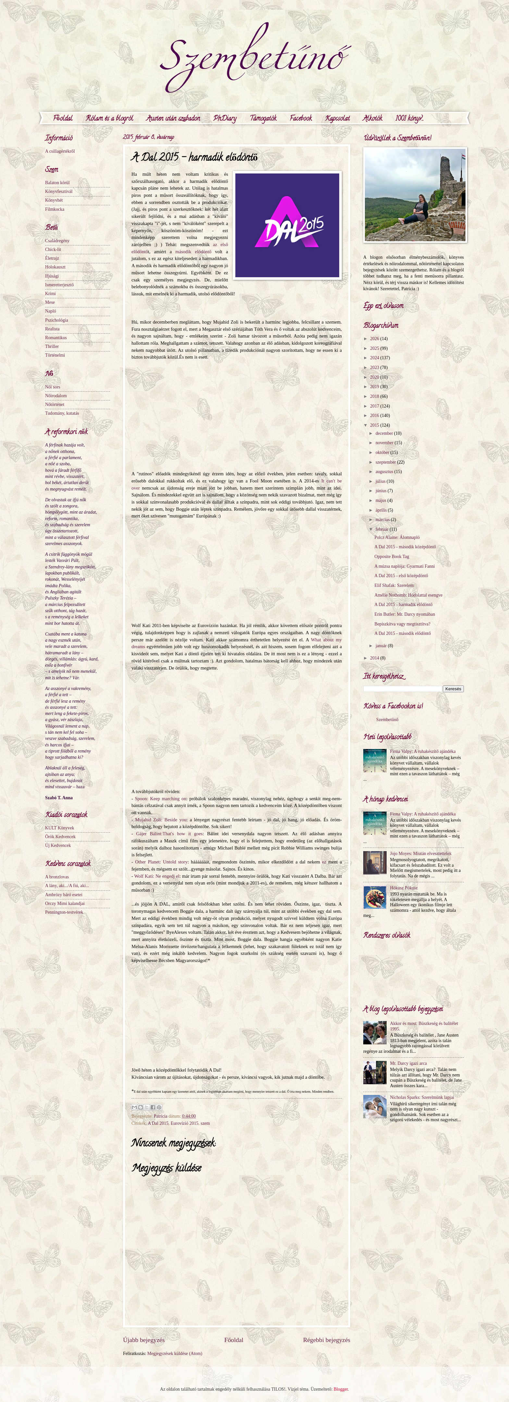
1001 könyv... (409, 119)
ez (324, 861)
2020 (375, 377)
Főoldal (62, 119)
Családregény (57, 240)
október (383, 452)
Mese (50, 302)
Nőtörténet (54, 404)
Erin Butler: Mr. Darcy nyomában (404, 614)
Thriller (52, 346)
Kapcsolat (337, 119)
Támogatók (263, 119)
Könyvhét (54, 200)
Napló (50, 311)
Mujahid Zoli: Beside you (160, 819)
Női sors (52, 387)
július (381, 481)
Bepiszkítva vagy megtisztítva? (402, 624)
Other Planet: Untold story (161, 861)
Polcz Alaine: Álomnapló (396, 537)
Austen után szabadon (173, 119)
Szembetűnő (387, 719)
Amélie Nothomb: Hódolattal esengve (408, 595)
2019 (375, 386)
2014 (375, 658)
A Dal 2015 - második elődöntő (402, 633)
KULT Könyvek (59, 828)
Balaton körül (57, 182)
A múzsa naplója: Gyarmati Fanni (404, 566)
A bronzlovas (57, 876)
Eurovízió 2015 (184, 1123)
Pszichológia (56, 320)
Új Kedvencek (58, 845)
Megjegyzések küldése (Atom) (174, 1353)
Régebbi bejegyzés (326, 1340)
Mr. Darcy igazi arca (408, 1063)
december (385, 433)
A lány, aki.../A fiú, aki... (67, 885)
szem (205, 1123)
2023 (375, 367)
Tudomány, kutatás (62, 413)
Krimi (50, 293)
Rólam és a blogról (109, 119)
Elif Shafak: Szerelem (394, 585)
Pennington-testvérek (64, 912)
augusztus (385, 471)
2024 (375, 357)
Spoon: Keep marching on (160, 798)
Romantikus (56, 337)
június (382, 490)
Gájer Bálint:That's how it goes (169, 833)
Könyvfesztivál (58, 191)
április (382, 510)
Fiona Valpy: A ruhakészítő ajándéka (423, 751)
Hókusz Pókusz (404, 887)
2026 (375, 338)
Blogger (341, 1389)
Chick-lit (53, 249)
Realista (52, 329)
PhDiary (224, 119)
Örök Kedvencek (60, 836)
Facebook (301, 119)
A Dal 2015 (158, 1123)
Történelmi (55, 355)
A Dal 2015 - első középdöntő (401, 575)
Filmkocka (54, 209)
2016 (375, 415)
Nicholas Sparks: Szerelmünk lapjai (422, 1097)
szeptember (386, 462)
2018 (375, 396)
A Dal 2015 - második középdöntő (405, 546)
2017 (375, 406)
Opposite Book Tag (391, 556)
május (381, 500)
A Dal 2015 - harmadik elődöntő (403, 604)
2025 (375, 348)
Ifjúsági (52, 276)
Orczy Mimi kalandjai (65, 903)
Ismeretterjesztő (59, 284)
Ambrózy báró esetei (63, 894)
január (382, 645)
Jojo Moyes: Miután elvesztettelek (421, 853)
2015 (375, 425)
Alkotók (372, 119)
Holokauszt (55, 267)
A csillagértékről (60, 151)
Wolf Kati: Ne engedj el (157, 876)
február (383, 529)
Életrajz (52, 258)
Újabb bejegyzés (144, 1340)
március (383, 519)
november (385, 442)
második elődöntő (193, 251)
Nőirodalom (56, 395)
